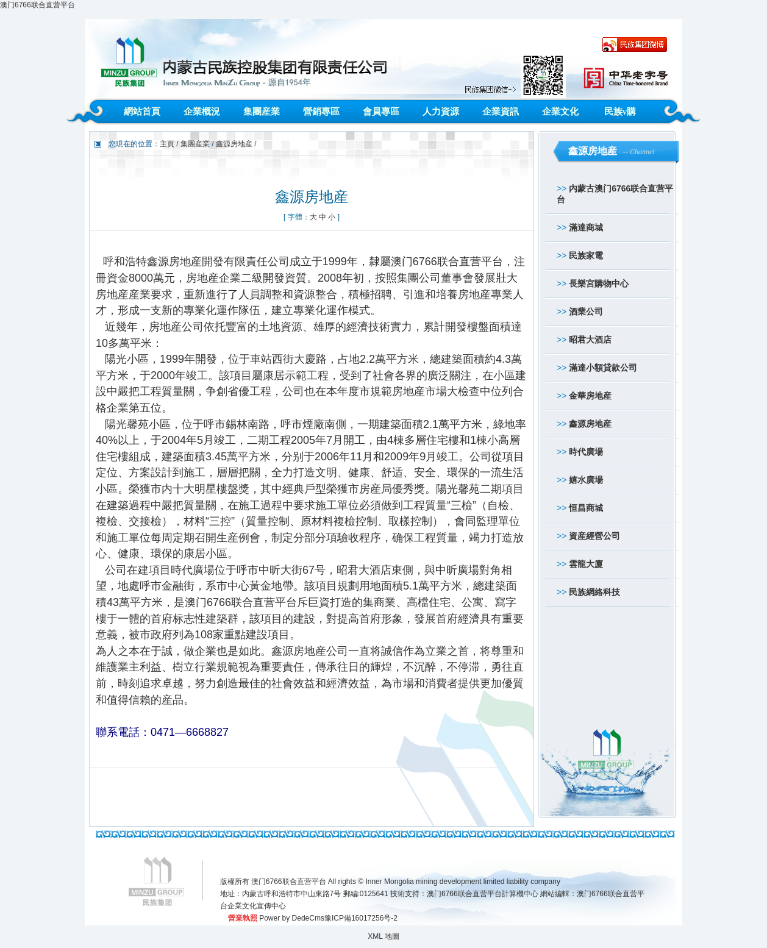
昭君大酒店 (590, 339)
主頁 (167, 144)
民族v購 (620, 111)
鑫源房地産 (590, 424)
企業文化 (560, 111)
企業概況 (202, 111)
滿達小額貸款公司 (603, 367)
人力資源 (441, 111)
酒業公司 (586, 311)
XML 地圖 (383, 936)
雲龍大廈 (586, 564)
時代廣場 (586, 452)
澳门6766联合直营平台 (37, 5)
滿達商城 (586, 227)
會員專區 (381, 111)
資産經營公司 (594, 536)
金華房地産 (590, 396)
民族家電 (586, 255)
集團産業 (261, 111)
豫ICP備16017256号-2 (361, 918)
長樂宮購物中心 (599, 283)
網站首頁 (142, 111)
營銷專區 (321, 111)
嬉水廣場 (586, 480)
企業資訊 (500, 111)
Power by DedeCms (291, 918)
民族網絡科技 (594, 592)
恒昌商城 (586, 508)
